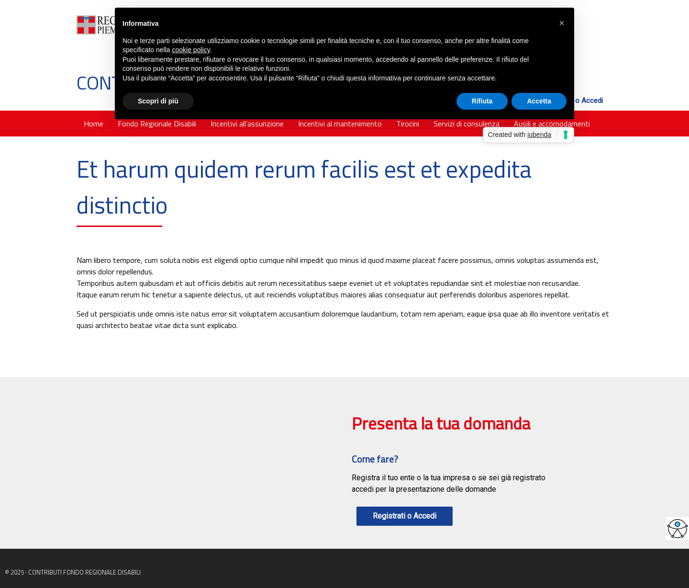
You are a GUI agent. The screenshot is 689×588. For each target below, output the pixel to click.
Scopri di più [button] (158, 101)
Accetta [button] (539, 101)
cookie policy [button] (191, 50)
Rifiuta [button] (482, 101)
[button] (561, 23)
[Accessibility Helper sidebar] (677, 528)
